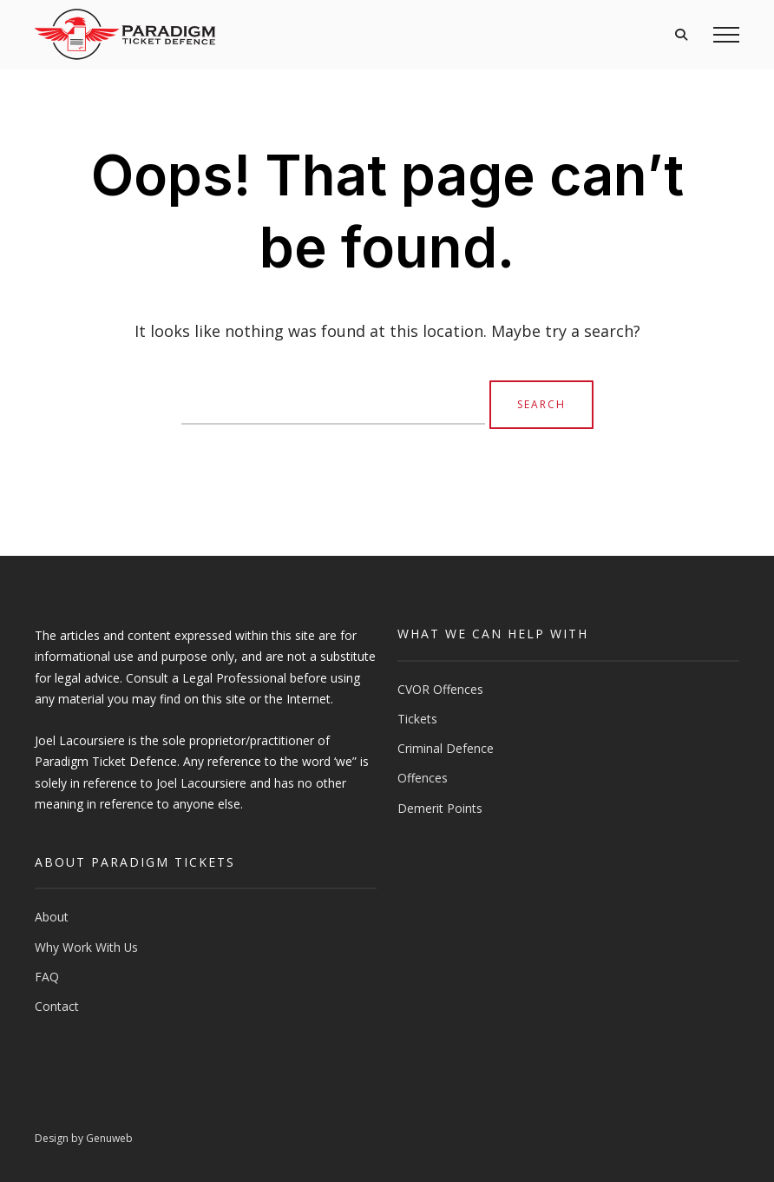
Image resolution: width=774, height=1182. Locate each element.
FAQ (47, 976)
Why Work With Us (86, 947)
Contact (57, 1006)
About (52, 916)
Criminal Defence (445, 748)
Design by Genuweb (84, 1138)
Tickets (417, 718)
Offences (422, 777)
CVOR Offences (440, 689)
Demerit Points (439, 808)
